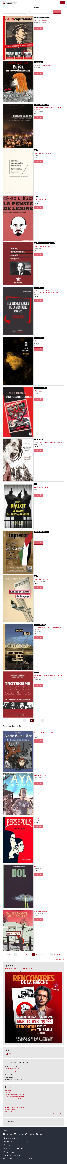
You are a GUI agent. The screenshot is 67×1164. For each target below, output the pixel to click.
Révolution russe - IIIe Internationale (16, 1107)
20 (28, 720)
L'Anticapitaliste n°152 (40, 20)
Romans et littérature (11, 1109)
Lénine (7, 1103)
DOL (35, 866)
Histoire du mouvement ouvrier (41, 104)
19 (26, 954)
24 (45, 954)
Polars (35, 484)
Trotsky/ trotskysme (11, 1111)
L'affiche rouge (38, 391)
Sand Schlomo (37, 631)
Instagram (18, 1134)
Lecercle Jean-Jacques (40, 581)
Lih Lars (36, 155)
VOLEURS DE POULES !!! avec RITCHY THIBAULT (18, 969)
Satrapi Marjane (38, 821)
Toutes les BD (60, 959)
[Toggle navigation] (62, 2)
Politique (36, 672)
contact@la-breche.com (12, 1068)
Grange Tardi (37, 67)
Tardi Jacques (37, 735)
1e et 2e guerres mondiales (40, 388)
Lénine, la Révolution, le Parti (42, 246)
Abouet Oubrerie (38, 777)
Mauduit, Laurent (38, 679)
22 (35, 720)
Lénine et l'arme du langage (42, 579)
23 (39, 720)
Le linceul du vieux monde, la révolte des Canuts (48, 442)
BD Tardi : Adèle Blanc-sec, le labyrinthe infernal (48, 733)
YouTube (41, 1134)
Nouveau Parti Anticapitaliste (41, 17)
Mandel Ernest (37, 248)
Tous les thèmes (57, 1113)
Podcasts (29, 1134)
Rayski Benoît (37, 393)
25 (48, 954)
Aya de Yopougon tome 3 (41, 775)
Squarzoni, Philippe (39, 868)
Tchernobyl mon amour (40, 911)
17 (19, 954)
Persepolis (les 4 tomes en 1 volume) (45, 819)
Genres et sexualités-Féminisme (14, 1097)
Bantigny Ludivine (38, 111)
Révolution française (39, 287)
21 (32, 720)
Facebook (7, 1134)
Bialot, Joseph (37, 489)
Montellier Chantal (39, 913)
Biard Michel (37, 294)
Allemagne (8, 1090)
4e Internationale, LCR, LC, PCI (41, 531)
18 (23, 954)
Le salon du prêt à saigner (41, 487)
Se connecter (9, 1122)
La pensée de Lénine (40, 199)
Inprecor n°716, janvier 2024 (42, 535)
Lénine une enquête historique (43, 153)
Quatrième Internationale (41, 537)
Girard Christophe (38, 445)
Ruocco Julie (37, 343)
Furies (35, 341)
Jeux (6, 1101)
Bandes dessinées (38, 62)
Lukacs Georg (37, 201)
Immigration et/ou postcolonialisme (15, 1099)
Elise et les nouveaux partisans (43, 65)
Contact (5, 1131)
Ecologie (7, 1092)
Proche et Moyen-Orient (12, 1105)
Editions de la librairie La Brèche (14, 1094)
